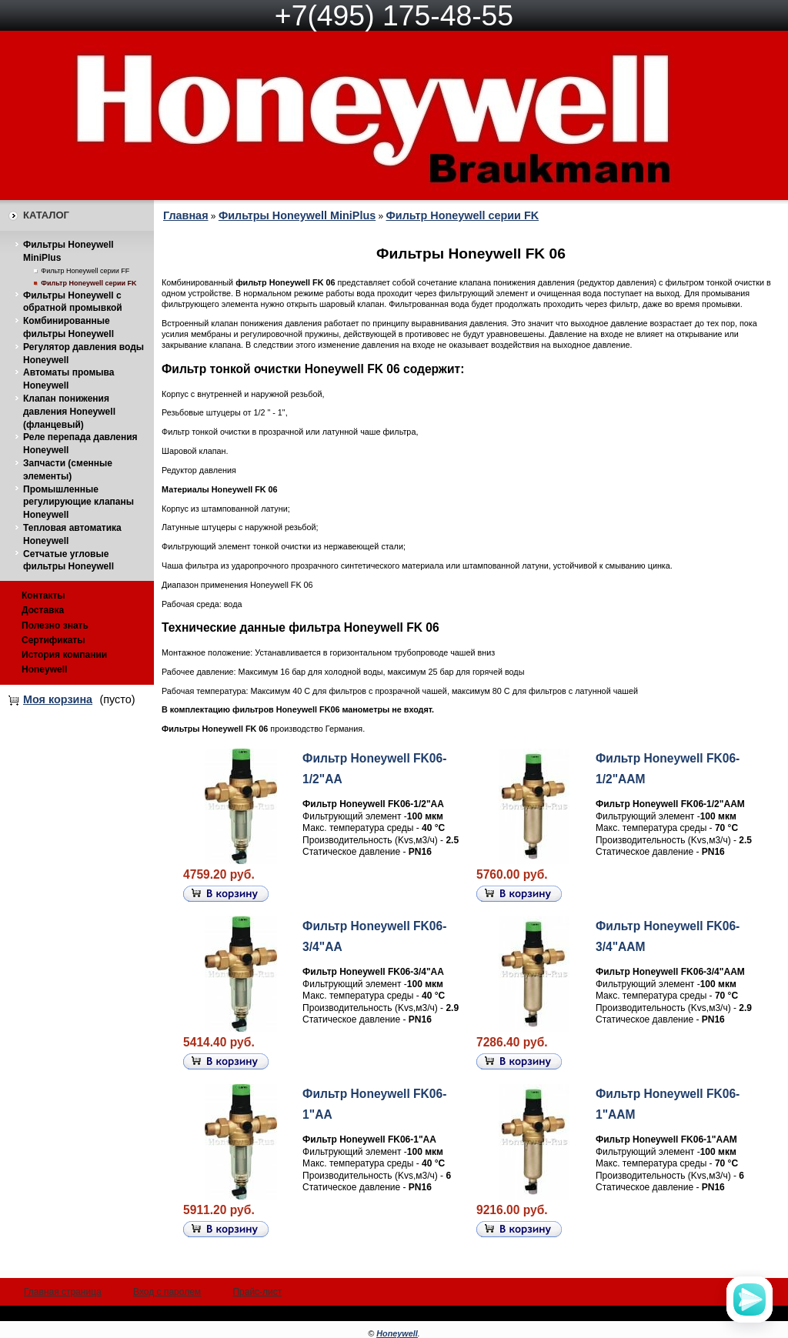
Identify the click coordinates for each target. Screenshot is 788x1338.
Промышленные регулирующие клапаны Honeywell (78, 502)
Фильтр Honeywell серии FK (88, 283)
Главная (186, 215)
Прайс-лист (257, 1291)
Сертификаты (53, 640)
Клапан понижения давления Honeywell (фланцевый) (69, 411)
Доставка (43, 610)
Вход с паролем (167, 1291)
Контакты (43, 595)
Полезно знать (55, 625)
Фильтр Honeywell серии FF (85, 271)
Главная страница (63, 1291)
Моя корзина (57, 699)
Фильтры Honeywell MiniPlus (297, 215)
